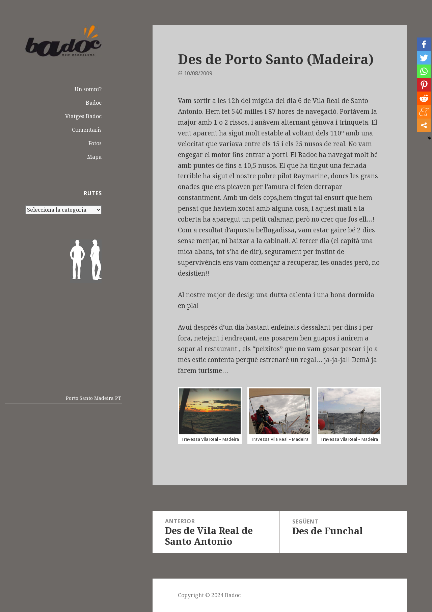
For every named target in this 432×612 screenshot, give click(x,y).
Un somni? (88, 89)
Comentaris (87, 129)
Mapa (94, 156)
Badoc (94, 102)
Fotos (95, 143)
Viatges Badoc (83, 116)
